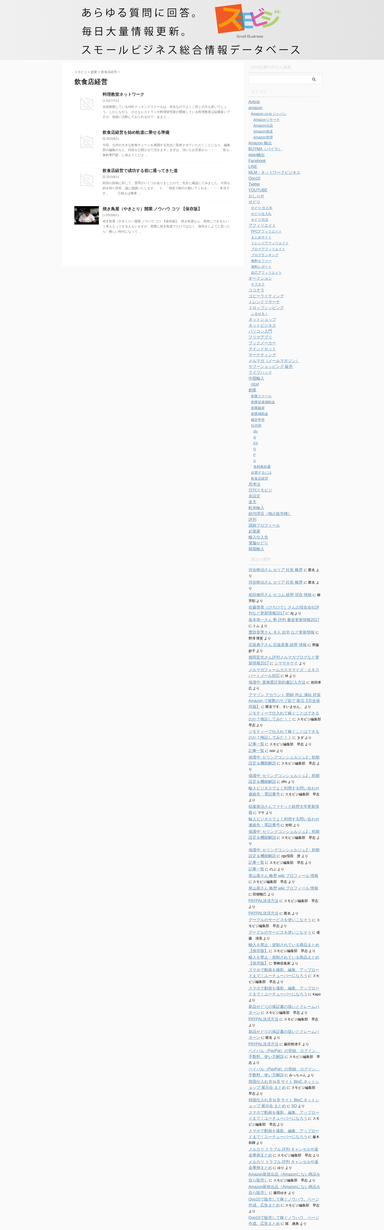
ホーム (163, 1190)
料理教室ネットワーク (122, 95)
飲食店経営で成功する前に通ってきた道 (138, 172)
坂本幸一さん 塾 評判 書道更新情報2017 (280, 608)
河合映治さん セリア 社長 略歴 (272, 570)
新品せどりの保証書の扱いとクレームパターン (285, 971)
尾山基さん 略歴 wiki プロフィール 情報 (279, 846)
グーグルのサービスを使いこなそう (276, 890)
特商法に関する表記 (211, 1190)
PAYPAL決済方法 (262, 871)
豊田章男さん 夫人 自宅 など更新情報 (277, 621)
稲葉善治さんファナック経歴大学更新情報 (281, 783)
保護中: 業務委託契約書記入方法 (274, 671)
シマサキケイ (271, 651)
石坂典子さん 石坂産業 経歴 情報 (274, 633)
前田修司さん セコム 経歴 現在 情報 (276, 583)
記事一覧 (255, 732)
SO (277, 1059)
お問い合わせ (183, 1190)
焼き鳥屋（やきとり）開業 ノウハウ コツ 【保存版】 (149, 211)
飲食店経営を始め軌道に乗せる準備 (134, 133)
